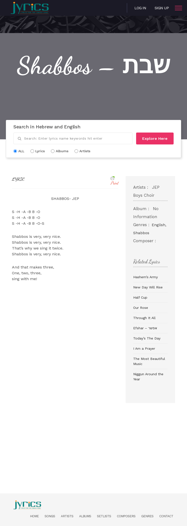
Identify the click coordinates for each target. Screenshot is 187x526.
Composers (126, 516)
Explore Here (155, 138)
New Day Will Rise (148, 287)
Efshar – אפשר (145, 328)
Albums (85, 516)
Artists (67, 516)
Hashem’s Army (145, 277)
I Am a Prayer (144, 348)
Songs (50, 516)
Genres (147, 516)
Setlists (104, 516)
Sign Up (162, 8)
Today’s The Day (146, 338)
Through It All (144, 318)
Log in (140, 8)
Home (34, 516)
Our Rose (140, 308)
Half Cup (140, 297)
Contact (166, 516)
